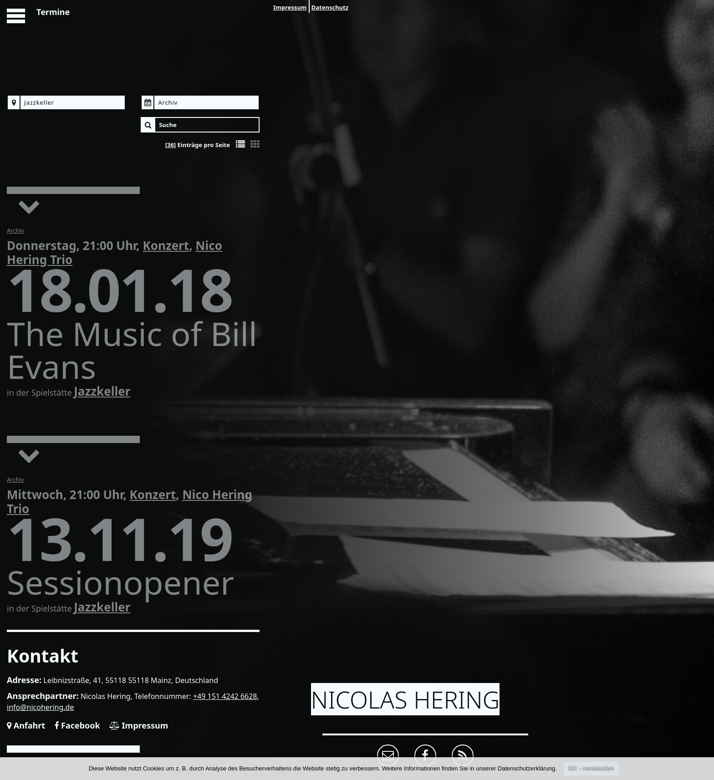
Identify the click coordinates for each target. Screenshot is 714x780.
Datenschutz (329, 7)
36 (170, 145)
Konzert (166, 245)
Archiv (15, 230)
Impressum (289, 7)
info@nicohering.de (40, 707)
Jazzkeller (102, 391)
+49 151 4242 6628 (225, 696)
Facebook (77, 725)
